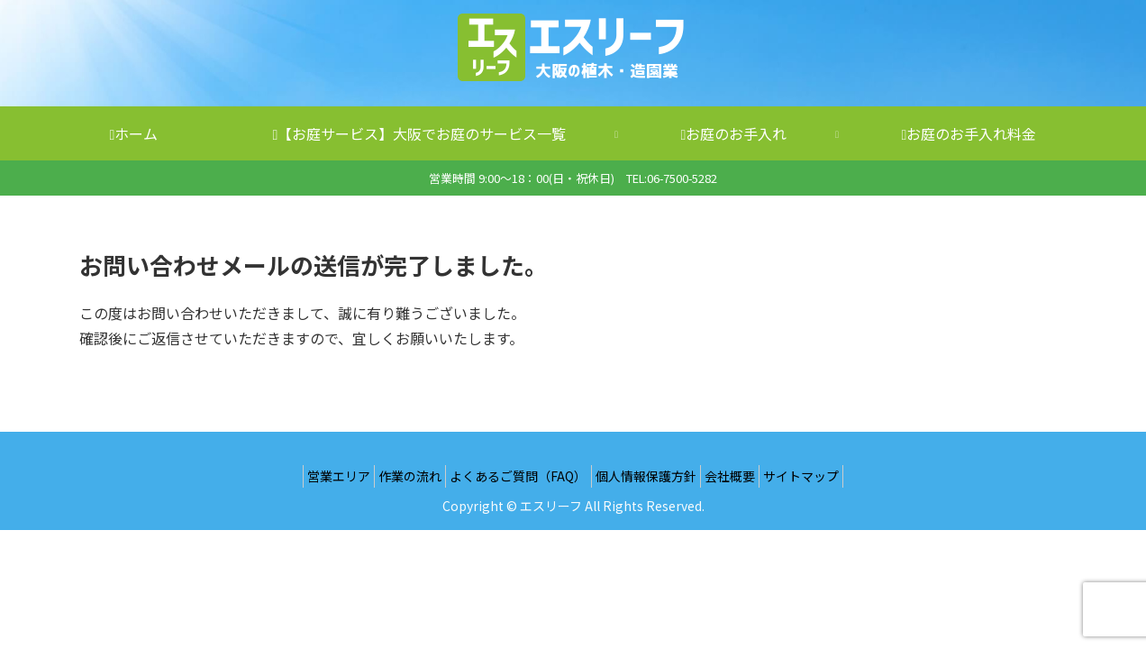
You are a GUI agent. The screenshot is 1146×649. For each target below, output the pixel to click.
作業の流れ (394, 476)
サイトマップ (828, 476)
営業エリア (312, 476)
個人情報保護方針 (651, 476)
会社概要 (746, 476)
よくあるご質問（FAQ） (513, 476)
